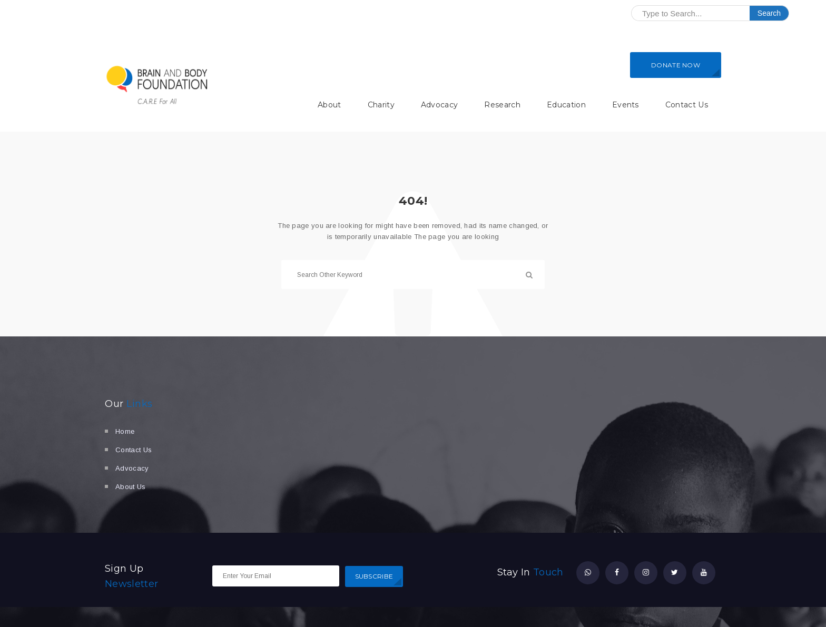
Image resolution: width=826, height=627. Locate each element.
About (329, 105)
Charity (381, 105)
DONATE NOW (675, 65)
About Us (130, 487)
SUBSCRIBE (374, 576)
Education (566, 105)
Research (502, 105)
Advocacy (439, 105)
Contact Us (686, 105)
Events (625, 105)
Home (124, 431)
